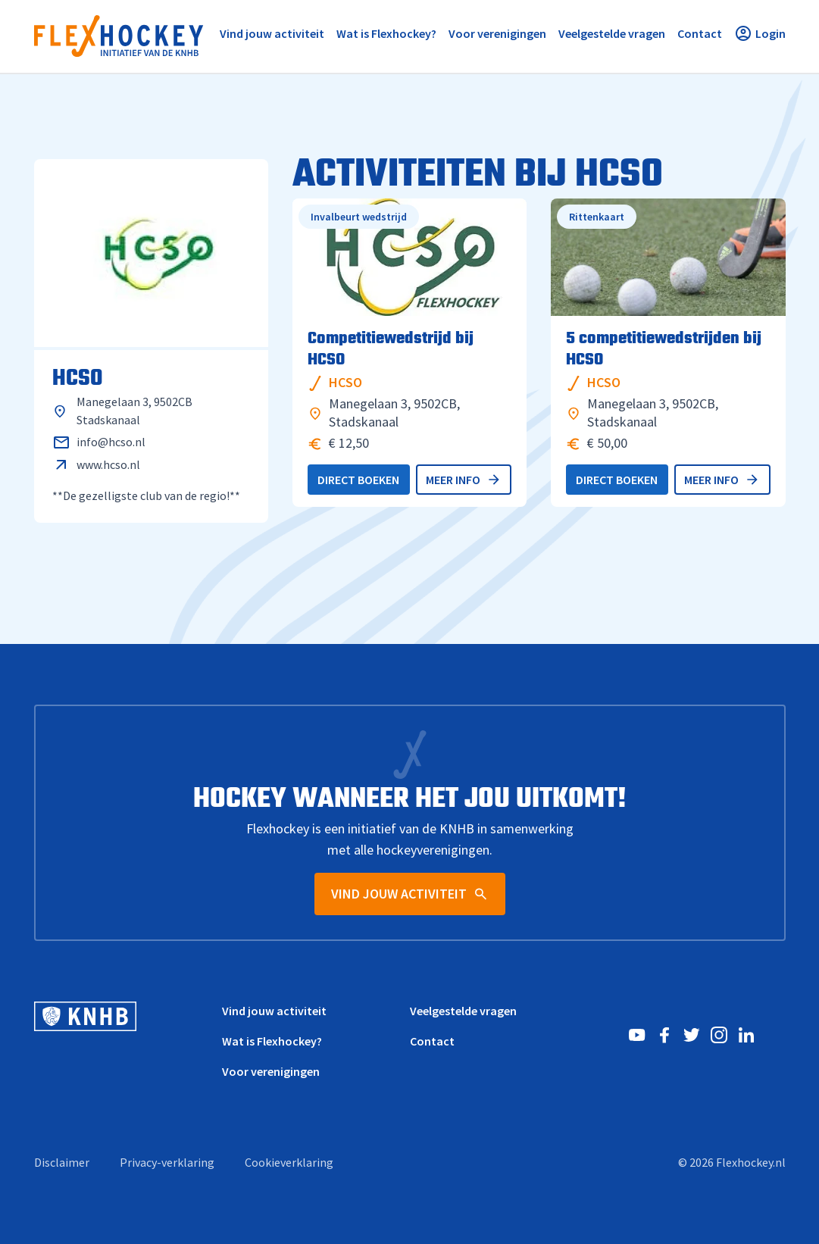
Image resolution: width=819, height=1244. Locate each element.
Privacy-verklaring (167, 1162)
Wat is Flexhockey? (272, 1041)
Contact (432, 1041)
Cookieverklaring (289, 1162)
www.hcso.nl (108, 464)
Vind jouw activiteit (274, 1010)
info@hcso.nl (111, 441)
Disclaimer (61, 1162)
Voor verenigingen (271, 1071)
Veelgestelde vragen (463, 1010)
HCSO (345, 382)
